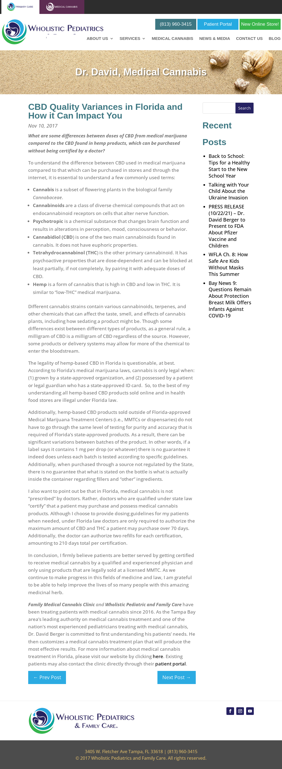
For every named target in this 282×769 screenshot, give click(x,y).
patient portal (170, 664)
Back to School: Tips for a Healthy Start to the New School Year (229, 166)
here (158, 656)
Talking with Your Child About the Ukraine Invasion (229, 191)
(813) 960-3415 (176, 24)
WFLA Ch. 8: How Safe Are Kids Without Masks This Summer (228, 264)
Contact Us (249, 39)
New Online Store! (260, 24)
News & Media (214, 39)
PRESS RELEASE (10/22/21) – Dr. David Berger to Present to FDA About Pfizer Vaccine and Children (227, 226)
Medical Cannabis (172, 39)
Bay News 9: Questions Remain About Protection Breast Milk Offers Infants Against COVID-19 (230, 299)
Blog (274, 39)
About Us (97, 39)
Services (130, 39)
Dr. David (96, 72)
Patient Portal (218, 24)
